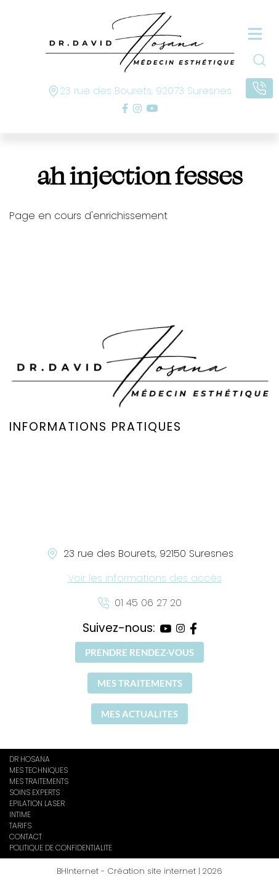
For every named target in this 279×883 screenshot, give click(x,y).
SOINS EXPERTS (34, 792)
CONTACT (25, 836)
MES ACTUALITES (139, 713)
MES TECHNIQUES (38, 770)
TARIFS (20, 825)
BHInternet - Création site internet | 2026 (139, 871)
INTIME (20, 814)
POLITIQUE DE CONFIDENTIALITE (60, 847)
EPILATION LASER (37, 803)
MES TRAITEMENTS (139, 683)
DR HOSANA (29, 759)
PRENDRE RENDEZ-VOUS (139, 652)
